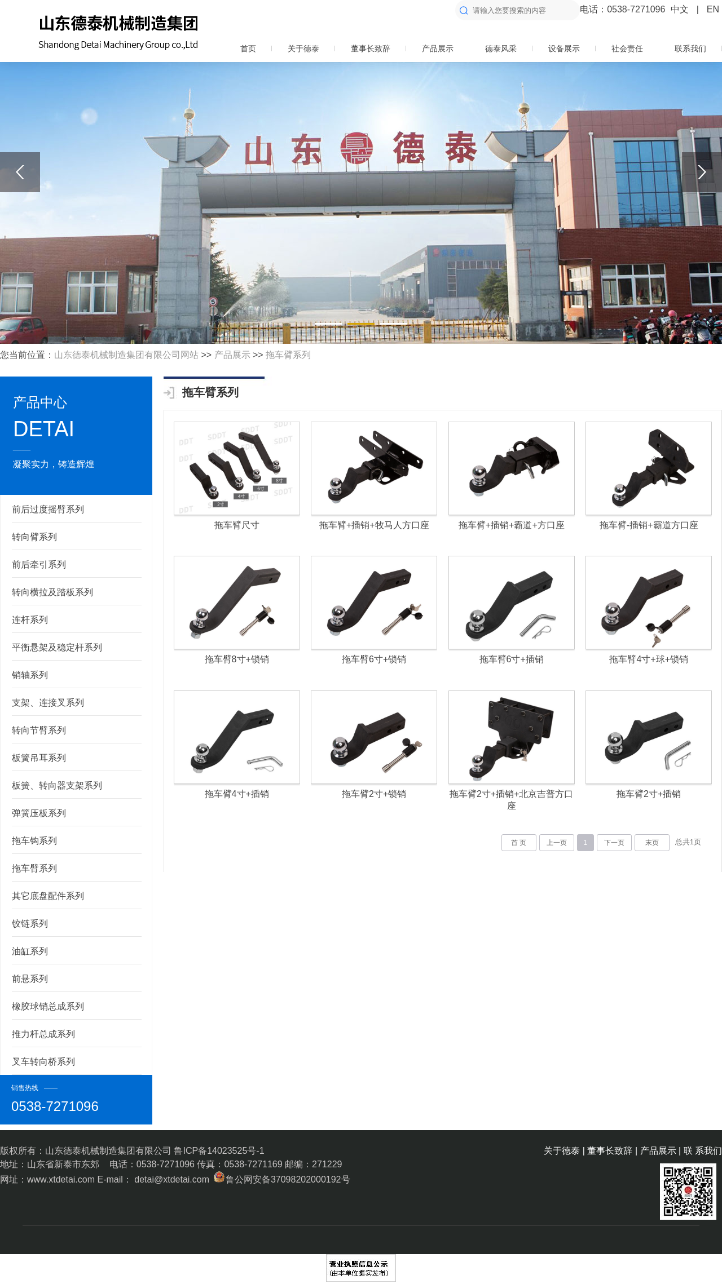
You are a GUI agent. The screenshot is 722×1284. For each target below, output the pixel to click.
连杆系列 (30, 620)
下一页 (614, 843)
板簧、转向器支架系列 (57, 785)
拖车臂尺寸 (236, 525)
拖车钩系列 (34, 840)
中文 (680, 9)
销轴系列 (30, 675)
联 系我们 (703, 1150)
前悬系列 (30, 979)
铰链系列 (30, 923)
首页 (248, 48)
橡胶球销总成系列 (48, 1006)
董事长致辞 (370, 48)
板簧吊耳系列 (39, 758)
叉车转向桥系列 (43, 1061)
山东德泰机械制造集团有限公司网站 (126, 355)
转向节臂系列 (39, 730)
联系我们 (690, 48)
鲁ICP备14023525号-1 (219, 1150)
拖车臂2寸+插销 (649, 794)
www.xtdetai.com (62, 1179)
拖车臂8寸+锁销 (237, 659)
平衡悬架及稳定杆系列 (57, 647)
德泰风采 (501, 48)
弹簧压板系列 (39, 813)
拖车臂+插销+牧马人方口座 (374, 525)
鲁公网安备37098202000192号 (281, 1179)
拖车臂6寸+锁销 (374, 659)
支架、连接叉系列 (48, 702)
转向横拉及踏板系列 (52, 592)
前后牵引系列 (39, 564)
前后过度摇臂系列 (48, 509)
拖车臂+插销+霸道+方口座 (512, 525)
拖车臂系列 (288, 355)
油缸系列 (30, 951)
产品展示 (438, 48)
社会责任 (627, 48)
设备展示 (564, 48)
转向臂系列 (34, 537)
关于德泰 (303, 48)
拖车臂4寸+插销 (237, 794)
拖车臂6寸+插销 (511, 659)
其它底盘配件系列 (48, 896)
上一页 (557, 843)
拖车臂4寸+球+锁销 (648, 659)
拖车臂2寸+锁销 (374, 794)
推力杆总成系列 (43, 1034)
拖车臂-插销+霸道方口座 (649, 525)
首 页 (518, 843)
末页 (652, 843)
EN (713, 9)
